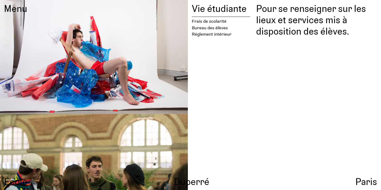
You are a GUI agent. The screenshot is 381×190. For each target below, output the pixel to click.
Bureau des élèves (210, 27)
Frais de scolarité (209, 21)
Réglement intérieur (212, 34)
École (15, 181)
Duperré (191, 181)
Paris (366, 181)
